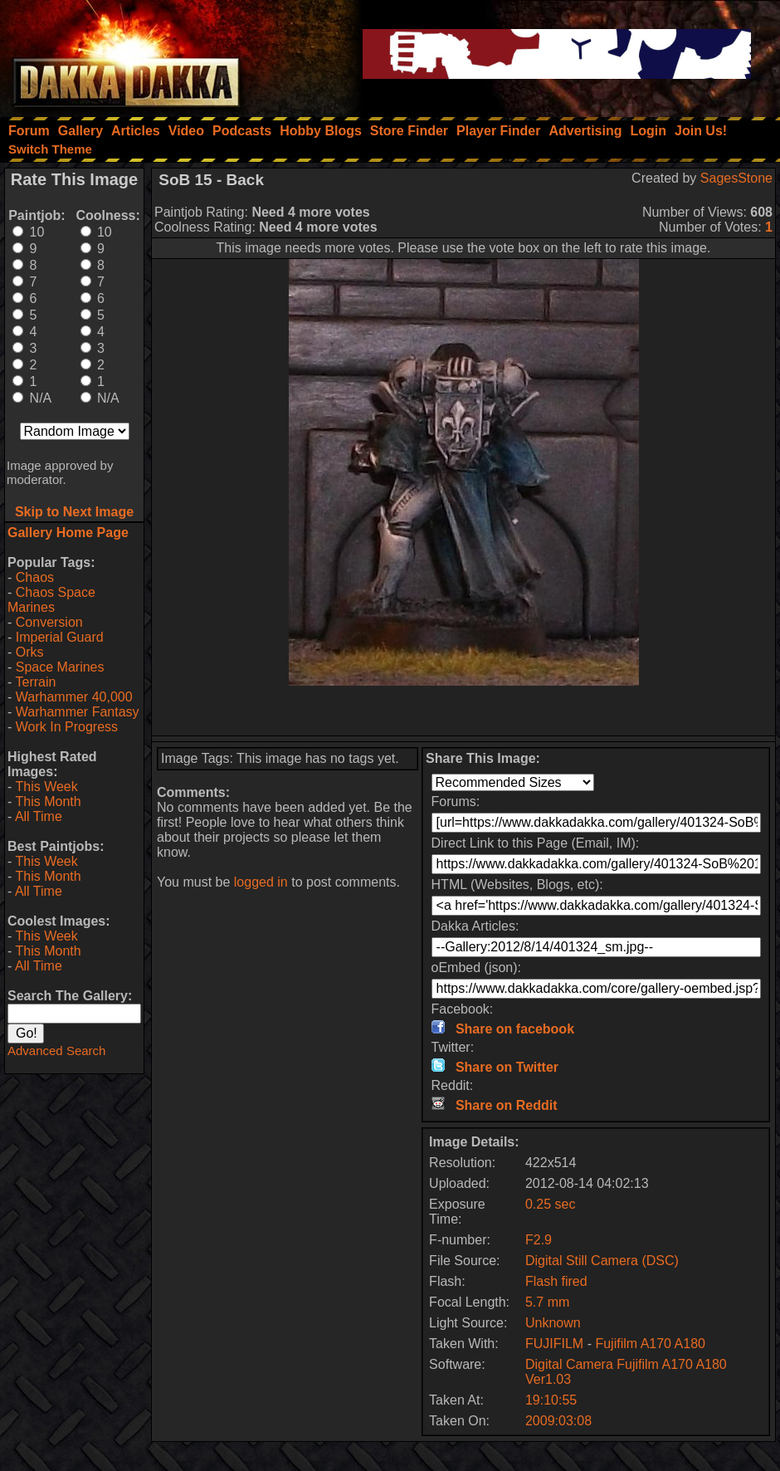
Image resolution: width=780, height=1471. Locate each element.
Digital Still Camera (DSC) (602, 1261)
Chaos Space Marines (51, 599)
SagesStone (736, 178)
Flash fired (556, 1281)
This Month (47, 801)
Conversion (49, 622)
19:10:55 (551, 1400)
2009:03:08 (558, 1421)
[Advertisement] (464, 711)
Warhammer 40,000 (74, 697)
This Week (46, 786)
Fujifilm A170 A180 (650, 1344)
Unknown (553, 1323)
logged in (261, 882)
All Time (38, 816)
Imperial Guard (60, 637)
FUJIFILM (554, 1344)
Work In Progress (67, 727)
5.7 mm (547, 1302)
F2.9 (538, 1240)
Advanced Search (56, 1050)
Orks (30, 652)
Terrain (35, 682)
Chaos (35, 577)
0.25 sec (550, 1204)
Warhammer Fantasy (77, 712)
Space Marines (60, 667)
